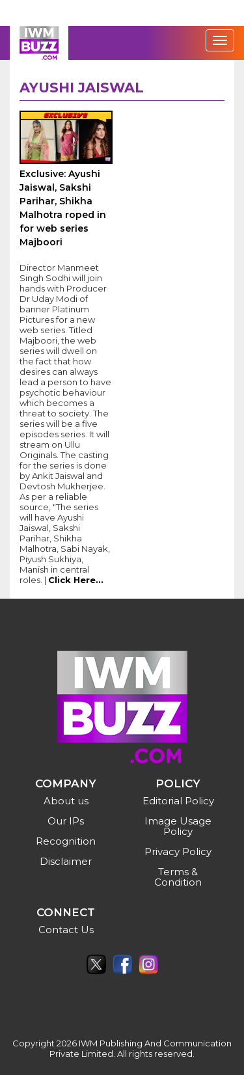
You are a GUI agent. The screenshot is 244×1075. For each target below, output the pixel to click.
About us (66, 801)
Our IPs (65, 821)
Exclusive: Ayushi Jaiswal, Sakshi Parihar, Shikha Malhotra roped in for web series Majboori (63, 208)
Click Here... (75, 580)
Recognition (66, 841)
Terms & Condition (178, 876)
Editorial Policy (178, 801)
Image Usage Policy (177, 826)
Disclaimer (66, 861)
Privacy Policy (177, 851)
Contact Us (66, 929)
